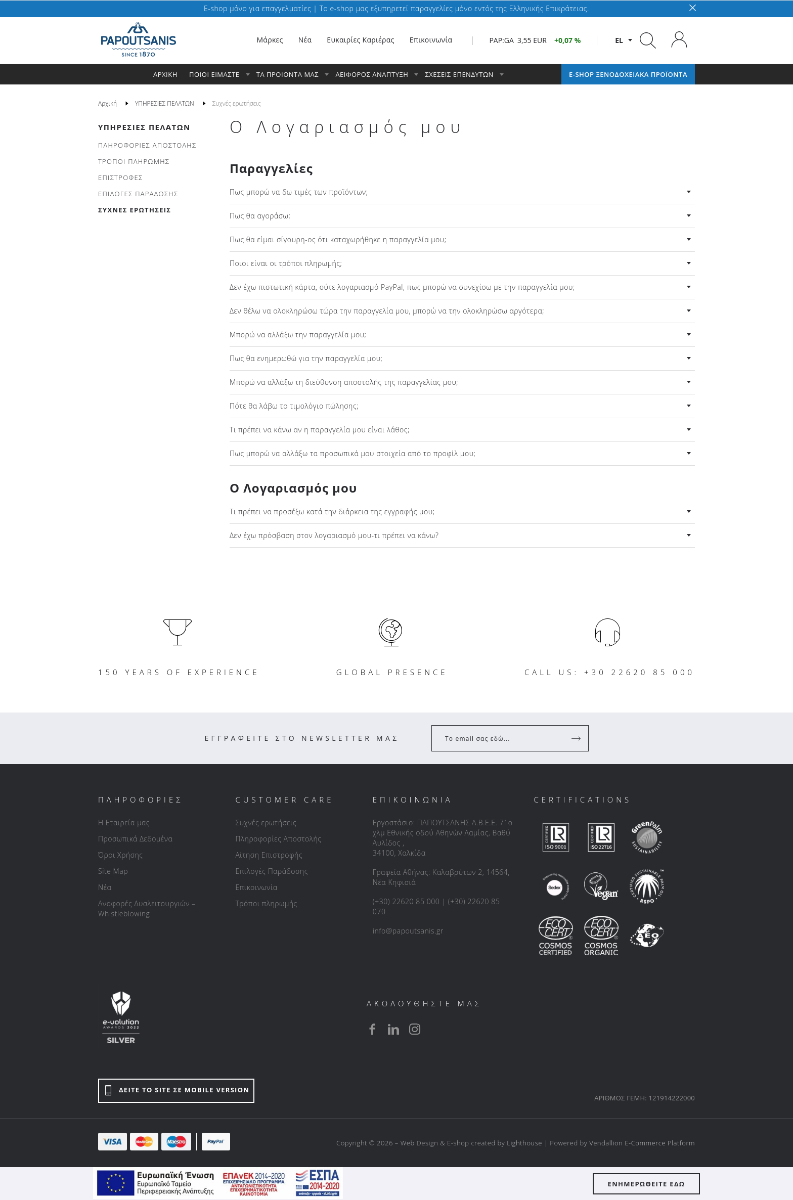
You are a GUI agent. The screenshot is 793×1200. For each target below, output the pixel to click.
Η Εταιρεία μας (124, 822)
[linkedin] (393, 1029)
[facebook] (372, 1029)
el (619, 40)
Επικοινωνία (256, 887)
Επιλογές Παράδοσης (271, 871)
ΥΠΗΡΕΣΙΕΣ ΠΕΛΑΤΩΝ (144, 127)
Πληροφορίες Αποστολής (278, 838)
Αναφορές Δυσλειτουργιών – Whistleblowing (147, 908)
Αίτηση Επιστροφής (268, 855)
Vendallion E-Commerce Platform (642, 1142)
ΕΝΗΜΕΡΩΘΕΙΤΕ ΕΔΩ (646, 1183)
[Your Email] (503, 738)
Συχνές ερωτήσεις (265, 822)
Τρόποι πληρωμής (266, 903)
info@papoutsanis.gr (408, 931)
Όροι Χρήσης (120, 855)
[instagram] (414, 1029)
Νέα (104, 887)
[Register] (577, 738)
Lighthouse (524, 1142)
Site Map (113, 871)
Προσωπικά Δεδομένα (135, 838)
